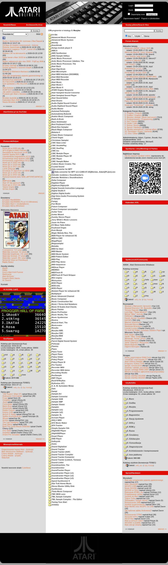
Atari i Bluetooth (131, 484)
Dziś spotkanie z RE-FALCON (15, 84)
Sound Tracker (56, 449)
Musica (53, 320)
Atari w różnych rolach (134, 521)
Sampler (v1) (56, 410)
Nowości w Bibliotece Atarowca (15, 72)
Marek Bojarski (131, 345)
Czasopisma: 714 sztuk (12, 250)
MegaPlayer (55, 241)
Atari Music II (56, 87)
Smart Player (56, 436)
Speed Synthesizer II (59, 481)
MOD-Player (55, 288)
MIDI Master (55, 251)
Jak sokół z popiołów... (12, 92)
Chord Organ (56, 138)
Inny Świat (7, 431)
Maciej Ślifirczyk (131, 341)
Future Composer (58, 207)
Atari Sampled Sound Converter (64, 93)
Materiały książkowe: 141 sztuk (15, 254)
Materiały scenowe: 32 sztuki (14, 252)
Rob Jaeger (129, 334)
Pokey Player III (57, 362)
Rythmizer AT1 (56, 383)
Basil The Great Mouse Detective (16, 426)
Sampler (54, 407)
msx (154, 284)
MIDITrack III (55, 273)
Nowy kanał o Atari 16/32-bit (14, 57)
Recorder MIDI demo (59, 370)
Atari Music (55, 82)
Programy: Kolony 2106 (134, 364)
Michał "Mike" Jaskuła (134, 314)
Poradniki (5, 146)
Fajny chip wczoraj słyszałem (137, 101)
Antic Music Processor (60, 58)
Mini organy (55, 278)
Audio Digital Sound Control (63, 103)
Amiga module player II (60, 48)
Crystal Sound (56, 167)
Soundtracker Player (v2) (61, 476)
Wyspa (5, 418)
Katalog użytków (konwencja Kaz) (138, 388)
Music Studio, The (58, 315)
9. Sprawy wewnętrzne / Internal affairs (141, 129)
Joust (5, 402)
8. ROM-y (129, 427)
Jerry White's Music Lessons (63, 220)
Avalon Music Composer (61, 116)
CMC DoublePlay (58, 145)
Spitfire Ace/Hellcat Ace (12, 416)
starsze (41, 193)
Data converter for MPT (60, 169)
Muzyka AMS (56, 331)
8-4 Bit (53, 35)
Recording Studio (58, 373)
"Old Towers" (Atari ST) (12, 394)
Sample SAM (56, 399)
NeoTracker (55, 338)
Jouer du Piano (57, 222)
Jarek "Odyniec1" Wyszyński (136, 343)
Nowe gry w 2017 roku (12, 167)
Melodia (54, 246)
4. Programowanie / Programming (139, 119)
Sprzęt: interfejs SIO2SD (135, 378)
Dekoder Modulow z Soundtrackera (66, 177)
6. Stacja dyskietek (134, 419)
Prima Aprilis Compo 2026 (135, 73)
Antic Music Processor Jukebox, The (66, 61)
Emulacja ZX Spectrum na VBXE (16, 171)
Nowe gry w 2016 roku (12, 173)
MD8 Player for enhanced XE (63, 236)
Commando (7, 404)
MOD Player (55, 283)
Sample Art (55, 394)
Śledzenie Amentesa (133, 326)
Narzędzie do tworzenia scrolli (15, 152)
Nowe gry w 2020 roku (12, 163)
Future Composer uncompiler (63, 209)
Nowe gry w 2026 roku (12, 148)
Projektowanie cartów (134, 494)
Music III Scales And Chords (63, 307)
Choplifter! (7, 400)
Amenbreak (55, 45)
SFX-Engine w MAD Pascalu (14, 150)
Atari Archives (8, 276)
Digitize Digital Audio (59, 193)
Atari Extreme (8, 88)
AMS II (53, 51)
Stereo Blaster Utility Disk (61, 486)
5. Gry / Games (131, 121)
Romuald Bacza (131, 324)
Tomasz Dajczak (131, 310)
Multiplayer (55, 294)
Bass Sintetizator (58, 122)
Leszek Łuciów (131, 328)
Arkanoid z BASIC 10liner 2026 (138, 48)
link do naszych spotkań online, (138, 156)
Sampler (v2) (56, 412)
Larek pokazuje (9, 169)
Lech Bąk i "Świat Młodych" (136, 312)
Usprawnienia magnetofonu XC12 (17, 156)
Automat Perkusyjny (59, 111)
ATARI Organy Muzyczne (61, 90)
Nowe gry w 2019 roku (12, 165)
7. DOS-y (129, 423)
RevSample (55, 375)
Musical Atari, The (58, 323)
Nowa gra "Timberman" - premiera (139, 105)
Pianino (53, 346)
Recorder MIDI (56, 367)
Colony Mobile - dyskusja (12, 454)
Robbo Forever (9, 410)
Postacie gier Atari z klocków (14, 94)
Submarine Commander (12, 396)
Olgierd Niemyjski (132, 347)
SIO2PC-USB (130, 486)
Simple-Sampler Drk (59, 428)
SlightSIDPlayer (57, 433)
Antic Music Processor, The (62, 64)
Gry (129, 36)
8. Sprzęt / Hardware (133, 127)
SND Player (55, 439)
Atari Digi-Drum (57, 69)
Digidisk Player (57, 183)
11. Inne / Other (131, 133)
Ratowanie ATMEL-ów (134, 492)
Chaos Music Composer (61, 135)
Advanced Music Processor (62, 37)
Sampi (53, 391)
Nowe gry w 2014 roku (12, 185)
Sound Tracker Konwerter (61, 457)
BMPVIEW (7, 181)
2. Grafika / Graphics (133, 115)
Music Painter (56, 309)
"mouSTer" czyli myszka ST (136, 359)
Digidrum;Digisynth (59, 185)
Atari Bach (55, 66)
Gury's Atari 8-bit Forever (12, 272)
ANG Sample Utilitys (59, 56)
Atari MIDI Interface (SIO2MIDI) (64, 74)
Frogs (5, 398)
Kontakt (4, 284)
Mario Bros (7, 406)
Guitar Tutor (55, 212)
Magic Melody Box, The (60, 233)
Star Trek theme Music (60, 483)
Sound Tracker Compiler (61, 455)
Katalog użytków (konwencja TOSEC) (139, 463)
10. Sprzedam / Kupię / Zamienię (138, 131)
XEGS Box (129, 519)
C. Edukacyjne (132, 439)
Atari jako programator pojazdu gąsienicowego (22, 76)
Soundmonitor (56, 468)
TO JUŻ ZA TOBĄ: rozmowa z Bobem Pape (143, 330)
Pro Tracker (55, 365)
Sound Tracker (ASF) (59, 452)
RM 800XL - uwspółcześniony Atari (139, 89)
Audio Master (56, 109)
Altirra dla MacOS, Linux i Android (139, 52)
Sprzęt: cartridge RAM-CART (137, 370)
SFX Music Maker (58, 423)
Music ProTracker (58, 312)
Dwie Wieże (7, 424)
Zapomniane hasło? (131, 18)
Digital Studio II (57, 191)
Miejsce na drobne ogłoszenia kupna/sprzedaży (144, 372)
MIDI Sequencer (57, 265)
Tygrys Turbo (130, 498)
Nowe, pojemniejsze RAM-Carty (138, 357)
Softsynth (54, 441)
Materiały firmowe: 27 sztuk (14, 256)
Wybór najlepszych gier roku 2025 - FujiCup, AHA (23, 61)
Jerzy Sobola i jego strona (135, 56)
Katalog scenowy (130, 269)
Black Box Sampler (59, 127)
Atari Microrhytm (58, 72)
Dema (146, 36)
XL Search (6, 280)
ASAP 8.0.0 (7, 90)
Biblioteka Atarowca (10, 210)
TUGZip (28, 387)
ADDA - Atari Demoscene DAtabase (138, 265)
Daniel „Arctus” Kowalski (135, 318)
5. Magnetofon (132, 415)
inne (22, 375)
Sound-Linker (56, 462)
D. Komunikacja (132, 443)
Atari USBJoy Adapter (134, 361)
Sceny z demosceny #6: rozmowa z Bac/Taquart (22, 41)
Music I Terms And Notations (63, 304)
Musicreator (55, 325)
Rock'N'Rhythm (57, 381)
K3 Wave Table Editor (59, 225)
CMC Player (55, 159)
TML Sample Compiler (60, 497)
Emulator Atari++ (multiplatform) (15, 204)
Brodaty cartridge (10, 65)
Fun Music (55, 204)
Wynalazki (127, 478)
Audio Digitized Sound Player (63, 106)
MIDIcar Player (56, 267)
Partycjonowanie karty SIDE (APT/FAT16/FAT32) (23, 177)
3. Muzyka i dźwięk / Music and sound (140, 117)
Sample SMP (56, 402)
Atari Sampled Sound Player (63, 95)
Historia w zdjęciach (133, 60)
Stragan (126, 355)
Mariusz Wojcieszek (133, 322)
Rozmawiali (128, 304)
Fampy (53, 201)
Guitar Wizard (56, 214)
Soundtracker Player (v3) (61, 478)
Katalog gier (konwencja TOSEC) (15, 383)
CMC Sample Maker (59, 161)
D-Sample (54, 199)
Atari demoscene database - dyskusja (17, 451)
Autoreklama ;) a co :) (134, 68)
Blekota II (54, 132)
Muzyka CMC (56, 333)
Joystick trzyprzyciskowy (135, 504)
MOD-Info (54, 286)
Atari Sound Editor (58, 98)
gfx (162, 276)
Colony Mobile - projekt (11, 456)
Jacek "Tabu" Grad (132, 336)
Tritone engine (8, 187)
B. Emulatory (131, 435)
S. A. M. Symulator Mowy (61, 386)
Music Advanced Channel (61, 296)
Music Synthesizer (58, 317)
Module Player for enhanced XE (64, 291)
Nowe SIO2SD (131, 488)
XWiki (4, 270)
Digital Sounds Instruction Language (66, 188)
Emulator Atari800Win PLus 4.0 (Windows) (20, 202)
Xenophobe (7, 408)
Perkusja (54, 344)
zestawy (54, 505)
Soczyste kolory (131, 517)
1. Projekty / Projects (133, 113)
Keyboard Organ (57, 228)
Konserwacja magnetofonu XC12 (16, 161)
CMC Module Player (59, 153)
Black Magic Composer (60, 130)
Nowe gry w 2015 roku (12, 175)
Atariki (5, 268)
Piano (53, 349)
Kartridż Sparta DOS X (12, 154)
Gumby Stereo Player (59, 217)
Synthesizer (55, 489)
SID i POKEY (130, 64)
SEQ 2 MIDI (55, 420)
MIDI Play (54, 259)
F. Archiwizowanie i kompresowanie (141, 451)
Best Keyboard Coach (60, 124)
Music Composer (58, 299)
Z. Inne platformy (133, 455)
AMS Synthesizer (58, 53)
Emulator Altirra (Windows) (13, 206)
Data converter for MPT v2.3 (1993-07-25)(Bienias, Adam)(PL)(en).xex (83, 172)
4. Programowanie (133, 411)
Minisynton (55, 280)
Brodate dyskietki (10, 98)
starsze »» (40, 106)
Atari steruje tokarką (133, 525)
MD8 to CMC (56, 238)
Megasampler (56, 243)
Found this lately (131, 81)
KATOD (128, 320)
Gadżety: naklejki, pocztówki (136, 368)
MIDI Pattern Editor (58, 257)
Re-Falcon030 (8, 82)
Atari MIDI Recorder (59, 79)
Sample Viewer (57, 404)
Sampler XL (55, 415)
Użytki (137, 36)
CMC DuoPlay (56, 148)
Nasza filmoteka (9, 102)
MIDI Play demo (57, 262)
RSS (39, 34)
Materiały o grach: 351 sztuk (14, 258)
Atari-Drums (55, 101)
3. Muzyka (130, 407)
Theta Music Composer (60, 491)
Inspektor (6, 433)
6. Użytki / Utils (131, 123)
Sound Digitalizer (58, 447)
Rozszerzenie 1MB (132, 502)
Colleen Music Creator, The (62, 164)
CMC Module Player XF (60, 156)
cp (162, 272)
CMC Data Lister (57, 143)
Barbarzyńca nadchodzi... (13, 80)
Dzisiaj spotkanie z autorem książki (17, 67)
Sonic (53, 444)
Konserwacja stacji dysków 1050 (16, 158)
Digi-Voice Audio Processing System (66, 196)
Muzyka (53, 328)
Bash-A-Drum (56, 119)
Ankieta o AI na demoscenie (14, 53)
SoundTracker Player (59, 470)
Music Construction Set (60, 301)
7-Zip (23, 387)
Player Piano (56, 354)
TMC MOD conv (57, 494)
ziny (145, 296)
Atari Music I (56, 85)
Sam (52, 389)
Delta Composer (57, 180)
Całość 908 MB (132, 458)
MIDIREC (54, 270)
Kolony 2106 (8, 412)
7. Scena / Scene (132, 125)
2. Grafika (129, 403)
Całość (8, 387)
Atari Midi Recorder (59, 77)
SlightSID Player (57, 431)
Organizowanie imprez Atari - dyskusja (17, 449)
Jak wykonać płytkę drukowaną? (138, 511)
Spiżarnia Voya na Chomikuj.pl (15, 260)
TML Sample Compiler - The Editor (65, 499)
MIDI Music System (59, 254)
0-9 (4, 355)
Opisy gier (5, 392)
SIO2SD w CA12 (132, 490)
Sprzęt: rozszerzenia (133, 366)
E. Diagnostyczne (133, 447)
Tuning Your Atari (58, 502)
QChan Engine (9, 189)
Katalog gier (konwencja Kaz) (14, 344)
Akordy (53, 43)
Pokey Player (56, 359)
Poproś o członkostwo (150, 18)
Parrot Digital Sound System (63, 341)
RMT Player (55, 378)
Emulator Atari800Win (11, 200)
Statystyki (6, 458)
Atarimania (6, 274)
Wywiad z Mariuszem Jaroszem (138, 306)
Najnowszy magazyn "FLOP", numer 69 (19, 49)
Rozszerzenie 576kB (133, 515)
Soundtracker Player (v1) (61, 473)
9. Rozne (129, 431)
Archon (5, 420)
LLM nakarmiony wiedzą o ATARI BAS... (141, 77)
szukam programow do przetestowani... (141, 97)
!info (145, 280)
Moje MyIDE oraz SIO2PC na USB (139, 506)
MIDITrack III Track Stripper (62, 275)
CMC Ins (54, 151)
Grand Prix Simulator (11, 435)
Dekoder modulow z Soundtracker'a (66, 175)
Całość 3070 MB (10, 378)
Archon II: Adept (9, 414)
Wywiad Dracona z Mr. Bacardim (138, 308)
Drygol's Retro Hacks (11, 278)
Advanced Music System (61, 40)
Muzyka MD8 (56, 336)
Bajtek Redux (7, 262)
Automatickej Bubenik (60, 114)
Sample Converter (58, 397)
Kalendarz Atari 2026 (11, 100)
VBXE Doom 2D (131, 93)
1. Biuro (129, 399)
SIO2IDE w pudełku (133, 523)
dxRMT (128, 85)
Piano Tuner (55, 352)
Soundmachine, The (59, 465)
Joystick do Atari (131, 496)
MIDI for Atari (56, 249)
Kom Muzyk (55, 230)
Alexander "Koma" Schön (135, 338)
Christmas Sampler (59, 140)
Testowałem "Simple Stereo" (136, 500)
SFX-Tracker (55, 425)
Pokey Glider (56, 357)
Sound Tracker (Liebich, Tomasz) (65, 460)
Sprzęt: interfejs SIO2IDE (135, 376)
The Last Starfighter (11, 422)
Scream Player (56, 418)
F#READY (129, 316)
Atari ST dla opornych (12, 183)
